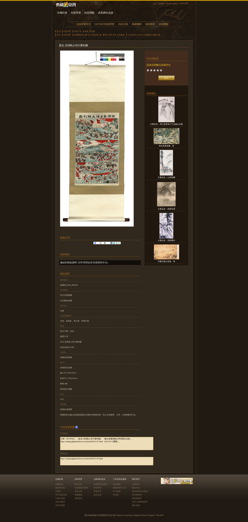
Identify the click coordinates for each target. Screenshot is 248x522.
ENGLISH (184, 3)
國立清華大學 (110, 35)
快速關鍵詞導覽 (81, 488)
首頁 (155, 4)
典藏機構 (136, 24)
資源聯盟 (163, 24)
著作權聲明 (137, 495)
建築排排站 (60, 488)
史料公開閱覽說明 (139, 502)
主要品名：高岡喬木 (166, 240)
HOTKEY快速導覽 (104, 24)
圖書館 (122, 35)
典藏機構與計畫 (80, 35)
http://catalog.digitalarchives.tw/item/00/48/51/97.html (106, 461)
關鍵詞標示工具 (119, 488)
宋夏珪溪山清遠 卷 (166, 261)
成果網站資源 (105, 12)
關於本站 (136, 488)
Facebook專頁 (172, 4)
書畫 (86, 31)
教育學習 (97, 488)
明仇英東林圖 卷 (166, 146)
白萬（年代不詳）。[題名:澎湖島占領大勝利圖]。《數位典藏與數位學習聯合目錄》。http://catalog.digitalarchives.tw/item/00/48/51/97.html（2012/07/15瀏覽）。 (106, 443)
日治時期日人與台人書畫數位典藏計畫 (144, 35)
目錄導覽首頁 (83, 24)
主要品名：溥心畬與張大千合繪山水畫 (166, 124)
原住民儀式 (60, 502)
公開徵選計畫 (96, 35)
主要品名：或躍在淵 (166, 209)
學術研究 (97, 491)
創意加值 (97, 495)
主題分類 (78, 491)
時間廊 (116, 495)
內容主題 (123, 24)
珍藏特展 (62, 12)
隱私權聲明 (137, 498)
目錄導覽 (76, 12)
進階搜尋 (150, 24)
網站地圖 (136, 505)
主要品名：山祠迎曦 (166, 177)
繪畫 (93, 31)
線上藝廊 (117, 491)
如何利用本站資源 (139, 491)
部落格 (161, 4)
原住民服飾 (60, 505)
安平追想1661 (61, 495)
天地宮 (58, 491)
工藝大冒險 (60, 498)
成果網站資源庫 (100, 484)
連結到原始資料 (68, 262)
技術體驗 (89, 12)
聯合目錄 (78, 484)
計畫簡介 (136, 484)
